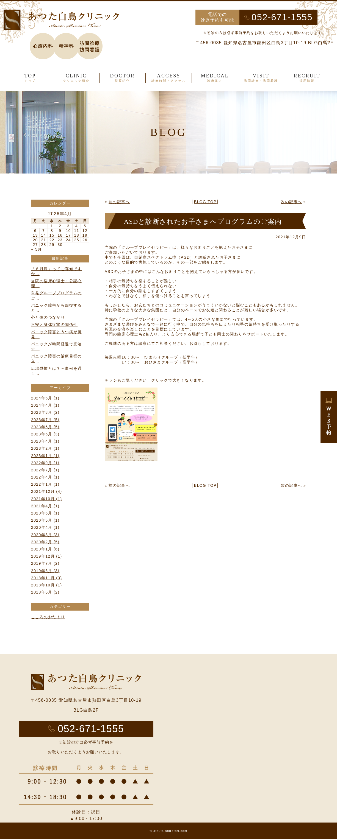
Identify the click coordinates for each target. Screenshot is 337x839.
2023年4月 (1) (45, 441)
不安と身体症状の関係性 (54, 324)
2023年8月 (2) (45, 412)
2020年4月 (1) (45, 527)
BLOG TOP (205, 202)
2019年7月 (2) (45, 563)
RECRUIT (307, 78)
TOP (30, 78)
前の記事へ (119, 202)
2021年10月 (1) (46, 499)
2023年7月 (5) (45, 420)
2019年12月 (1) (46, 556)
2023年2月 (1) (45, 448)
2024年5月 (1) (45, 398)
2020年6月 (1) (45, 513)
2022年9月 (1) (45, 463)
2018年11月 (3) (46, 578)
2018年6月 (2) (45, 592)
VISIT (261, 78)
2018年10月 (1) (46, 585)
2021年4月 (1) (45, 506)
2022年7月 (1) (45, 470)
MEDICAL (215, 78)
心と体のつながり (48, 317)
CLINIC (76, 78)
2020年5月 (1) (45, 520)
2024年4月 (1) (45, 405)
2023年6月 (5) (45, 427)
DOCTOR (122, 78)
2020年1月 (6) (45, 549)
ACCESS (169, 78)
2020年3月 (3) (45, 535)
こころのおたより (48, 617)
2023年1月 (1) (45, 456)
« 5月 (36, 249)
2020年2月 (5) (45, 542)
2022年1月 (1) (45, 484)
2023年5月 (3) (45, 434)
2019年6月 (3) (45, 571)
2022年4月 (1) (45, 477)
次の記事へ (291, 202)
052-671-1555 (282, 17)
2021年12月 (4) (46, 491)
